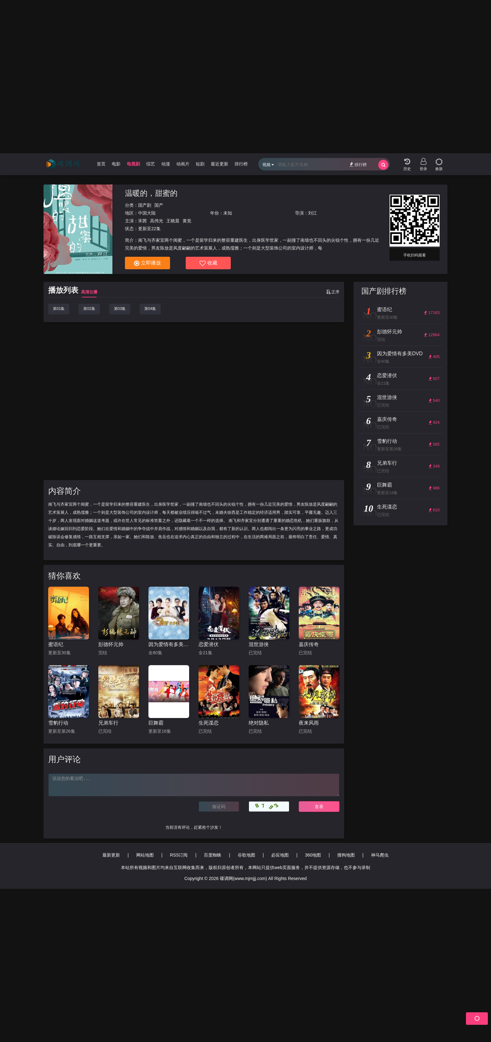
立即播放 (147, 263)
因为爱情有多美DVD (168, 644)
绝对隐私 (259, 723)
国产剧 (144, 205)
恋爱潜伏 (209, 644)
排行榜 (358, 164)
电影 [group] (116, 163)
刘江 (312, 212)
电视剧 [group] (133, 163)
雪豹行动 (58, 723)
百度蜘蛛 (212, 854)
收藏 (208, 263)
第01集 (59, 308)
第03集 (120, 308)
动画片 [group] (182, 163)
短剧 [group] (200, 163)
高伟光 (156, 220)
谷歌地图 (246, 854)
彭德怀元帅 (110, 644)
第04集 (150, 308)
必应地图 (280, 854)
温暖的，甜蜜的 (151, 193)
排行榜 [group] (241, 163)
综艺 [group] (150, 163)
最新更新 (111, 854)
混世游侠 (259, 644)
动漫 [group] (165, 163)
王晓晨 (172, 220)
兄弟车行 (108, 723)
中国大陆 (147, 212)
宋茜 (142, 220)
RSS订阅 (179, 854)
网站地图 (145, 854)
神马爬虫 (380, 854)
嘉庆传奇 (309, 644)
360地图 (313, 854)
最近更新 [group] (219, 163)
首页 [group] (101, 163)
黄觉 (187, 220)
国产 (158, 205)
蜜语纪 (55, 644)
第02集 (89, 308)
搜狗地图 (346, 854)
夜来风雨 (309, 723)
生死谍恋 (209, 723)
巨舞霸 (155, 723)
